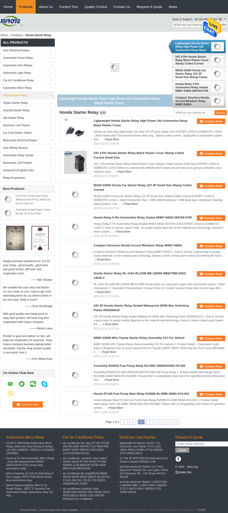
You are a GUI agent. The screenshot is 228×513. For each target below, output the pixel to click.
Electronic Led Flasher (16, 125)
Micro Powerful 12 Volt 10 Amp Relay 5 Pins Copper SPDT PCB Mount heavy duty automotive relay (29, 477)
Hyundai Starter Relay (16, 110)
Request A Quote (149, 7)
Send (182, 450)
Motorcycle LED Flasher (17, 162)
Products (25, 7)
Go (224, 24)
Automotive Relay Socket (18, 155)
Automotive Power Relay (18, 57)
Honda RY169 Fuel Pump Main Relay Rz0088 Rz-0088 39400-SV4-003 (141, 393)
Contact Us (121, 7)
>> (167, 422)
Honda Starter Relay (15, 95)
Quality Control (95, 7)
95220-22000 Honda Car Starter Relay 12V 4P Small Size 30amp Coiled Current (191, 74)
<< (132, 422)
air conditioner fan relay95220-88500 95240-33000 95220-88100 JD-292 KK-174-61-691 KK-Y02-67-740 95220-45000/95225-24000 (87, 478)
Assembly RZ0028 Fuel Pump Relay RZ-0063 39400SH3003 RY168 (139, 365)
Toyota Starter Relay (15, 102)
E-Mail (179, 466)
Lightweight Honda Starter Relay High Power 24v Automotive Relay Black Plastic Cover (192, 47)
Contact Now (213, 121)
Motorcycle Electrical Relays (20, 140)
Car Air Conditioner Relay (18, 80)
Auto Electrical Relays (16, 50)
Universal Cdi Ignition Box (18, 170)
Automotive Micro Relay (17, 87)
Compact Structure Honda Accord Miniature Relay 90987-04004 (192, 101)
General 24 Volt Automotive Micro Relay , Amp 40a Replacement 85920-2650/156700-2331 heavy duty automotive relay (30, 463)
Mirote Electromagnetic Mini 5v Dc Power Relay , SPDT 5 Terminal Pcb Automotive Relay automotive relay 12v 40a (29, 490)
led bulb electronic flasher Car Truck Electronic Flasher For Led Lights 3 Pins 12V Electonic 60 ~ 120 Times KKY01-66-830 (144, 471)
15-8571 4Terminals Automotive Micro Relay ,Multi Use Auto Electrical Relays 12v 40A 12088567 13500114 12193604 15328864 (30, 448)
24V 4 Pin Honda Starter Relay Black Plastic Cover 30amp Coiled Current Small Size (192, 60)
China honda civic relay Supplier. (59, 510)
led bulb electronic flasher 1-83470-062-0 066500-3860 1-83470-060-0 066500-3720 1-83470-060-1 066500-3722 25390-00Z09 (144, 487)
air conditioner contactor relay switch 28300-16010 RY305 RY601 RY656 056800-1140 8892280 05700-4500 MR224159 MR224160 (85, 463)
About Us (46, 7)
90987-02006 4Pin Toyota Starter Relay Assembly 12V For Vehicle (139, 338)
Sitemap (192, 466)
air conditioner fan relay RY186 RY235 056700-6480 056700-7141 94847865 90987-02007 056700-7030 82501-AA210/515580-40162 (86, 448)
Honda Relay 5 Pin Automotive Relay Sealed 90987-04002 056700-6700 (191, 87)
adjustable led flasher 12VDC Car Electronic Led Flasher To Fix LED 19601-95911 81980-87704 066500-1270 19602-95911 (141, 448)
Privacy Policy (28, 510)
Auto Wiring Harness (15, 147)
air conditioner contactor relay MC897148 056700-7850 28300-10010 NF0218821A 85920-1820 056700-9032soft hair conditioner (86, 494)
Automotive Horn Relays (18, 65)
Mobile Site (183, 472)
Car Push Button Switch (17, 132)
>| (176, 422)
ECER (202, 510)
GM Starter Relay (13, 117)
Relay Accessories (14, 177)
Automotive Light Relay (17, 72)
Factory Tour (68, 7)
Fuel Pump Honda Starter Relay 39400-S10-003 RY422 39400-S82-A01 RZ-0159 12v (33, 200)
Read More (112, 139)
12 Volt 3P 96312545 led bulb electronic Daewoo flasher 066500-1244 (144, 460)
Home (8, 7)
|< (124, 422)
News (173, 7)
